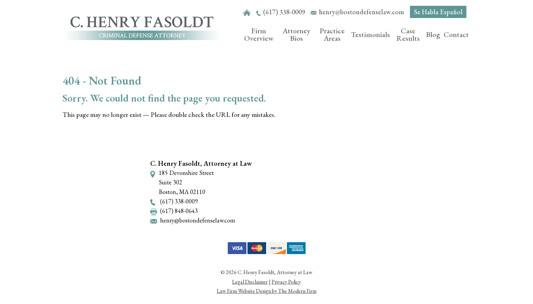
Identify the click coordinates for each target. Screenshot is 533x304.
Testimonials (370, 34)
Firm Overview (259, 34)
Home (247, 13)
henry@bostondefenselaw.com (361, 11)
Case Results (408, 34)
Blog (433, 34)
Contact (456, 34)
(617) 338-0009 (284, 11)
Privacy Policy (286, 281)
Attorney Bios (296, 34)
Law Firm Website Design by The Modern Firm (266, 290)
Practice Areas (332, 34)
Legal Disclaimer (250, 281)
